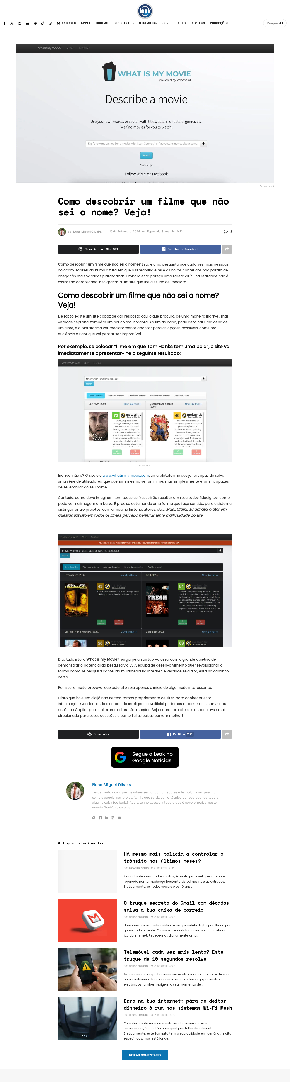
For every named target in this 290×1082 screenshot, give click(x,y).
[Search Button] (282, 23)
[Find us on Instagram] (19, 23)
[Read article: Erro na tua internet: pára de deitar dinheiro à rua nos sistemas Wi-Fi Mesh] (87, 1018)
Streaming (148, 23)
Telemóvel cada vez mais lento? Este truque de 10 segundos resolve (173, 955)
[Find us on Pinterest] (35, 23)
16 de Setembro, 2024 (124, 231)
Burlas (102, 23)
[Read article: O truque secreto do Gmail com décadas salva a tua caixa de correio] (87, 920)
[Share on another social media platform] (227, 249)
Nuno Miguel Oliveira (87, 231)
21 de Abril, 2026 (163, 868)
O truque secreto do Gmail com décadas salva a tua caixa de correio (176, 906)
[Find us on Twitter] (12, 23)
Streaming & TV (172, 231)
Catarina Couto (139, 868)
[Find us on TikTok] (42, 23)
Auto (182, 23)
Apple (86, 23)
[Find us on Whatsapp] (50, 23)
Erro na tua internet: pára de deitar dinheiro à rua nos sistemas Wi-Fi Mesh (178, 1004)
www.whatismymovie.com (126, 475)
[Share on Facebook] (180, 249)
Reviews (198, 23)
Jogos (167, 23)
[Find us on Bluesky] (58, 23)
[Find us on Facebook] (4, 23)
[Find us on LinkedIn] (27, 23)
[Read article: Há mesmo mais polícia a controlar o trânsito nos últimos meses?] (87, 871)
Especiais (122, 23)
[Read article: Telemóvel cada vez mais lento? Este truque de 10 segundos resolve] (87, 969)
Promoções (219, 23)
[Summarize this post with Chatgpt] (98, 249)
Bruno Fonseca (138, 917)
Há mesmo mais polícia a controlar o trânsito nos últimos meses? (173, 857)
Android (69, 23)
